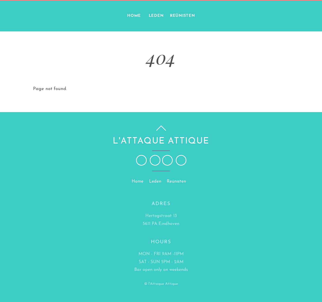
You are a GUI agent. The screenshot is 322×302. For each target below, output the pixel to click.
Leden (156, 16)
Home (134, 16)
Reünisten (182, 16)
